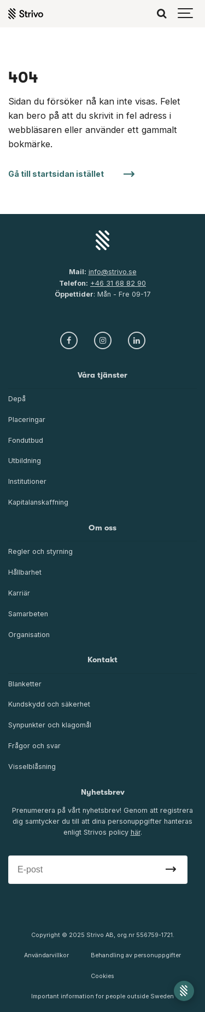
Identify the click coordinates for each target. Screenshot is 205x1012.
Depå (17, 399)
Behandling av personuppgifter (136, 955)
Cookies (102, 976)
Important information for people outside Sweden (102, 996)
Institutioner (27, 481)
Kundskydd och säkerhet (49, 704)
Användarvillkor (46, 955)
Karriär (19, 593)
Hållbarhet (25, 572)
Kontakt (102, 659)
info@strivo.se (113, 272)
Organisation (29, 635)
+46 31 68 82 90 (118, 283)
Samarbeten (28, 614)
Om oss (102, 528)
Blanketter (25, 684)
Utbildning (24, 460)
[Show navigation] (186, 13)
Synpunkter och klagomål (49, 725)
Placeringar (26, 419)
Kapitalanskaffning (38, 502)
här (135, 832)
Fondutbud (25, 440)
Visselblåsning (32, 766)
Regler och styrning (40, 551)
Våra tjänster (102, 375)
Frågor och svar (34, 746)
